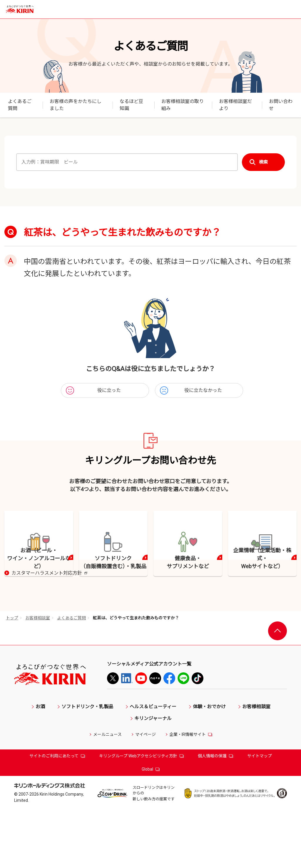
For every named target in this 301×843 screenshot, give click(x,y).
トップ (12, 650)
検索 (263, 162)
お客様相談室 (37, 650)
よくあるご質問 (71, 650)
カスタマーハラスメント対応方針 (49, 606)
